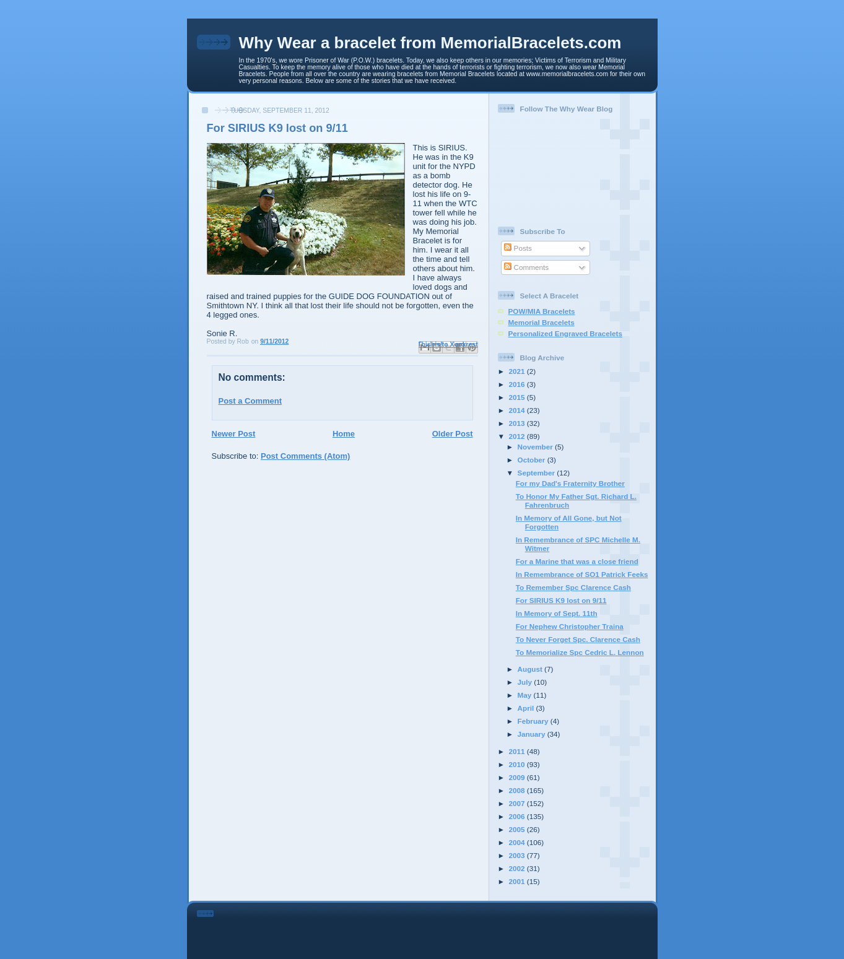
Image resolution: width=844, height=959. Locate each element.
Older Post (452, 433)
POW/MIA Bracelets (541, 311)
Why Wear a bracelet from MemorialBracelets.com (430, 42)
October (532, 460)
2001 (518, 881)
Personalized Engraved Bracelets (565, 333)
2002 (518, 868)
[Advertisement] (439, 928)
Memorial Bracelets (541, 322)
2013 (518, 423)
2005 (518, 829)
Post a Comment (250, 401)
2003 (518, 855)
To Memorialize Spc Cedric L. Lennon (580, 652)
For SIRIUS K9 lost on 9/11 (561, 600)
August (531, 669)
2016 (518, 384)
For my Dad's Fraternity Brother (570, 483)
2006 (518, 816)
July (526, 682)
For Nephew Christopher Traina (570, 626)
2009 (518, 777)
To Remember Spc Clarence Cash (573, 587)
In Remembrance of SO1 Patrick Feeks (582, 574)
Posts (517, 248)
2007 (518, 803)
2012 (518, 436)
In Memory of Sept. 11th (557, 613)
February (534, 721)
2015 (518, 397)
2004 (518, 842)
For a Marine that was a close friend (577, 561)
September (537, 473)
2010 (518, 764)
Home (344, 433)
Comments (526, 267)
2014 (518, 410)
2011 (518, 751)
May (526, 695)
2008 (518, 790)
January (532, 734)
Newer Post (234, 433)
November (536, 447)
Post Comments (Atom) (305, 456)
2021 (518, 371)
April (527, 708)
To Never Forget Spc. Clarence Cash (578, 639)
